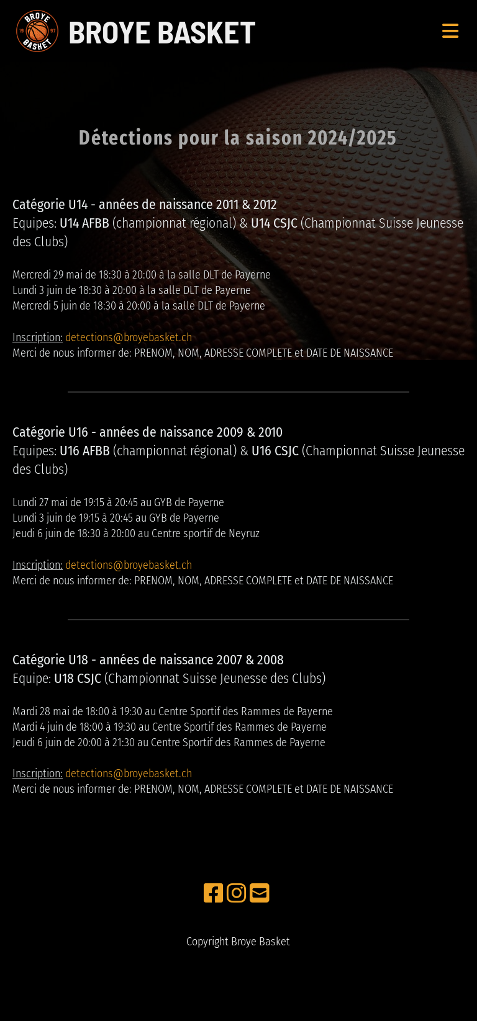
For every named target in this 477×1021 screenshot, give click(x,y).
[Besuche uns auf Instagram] (237, 893)
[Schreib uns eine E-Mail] (260, 893)
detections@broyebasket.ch (128, 337)
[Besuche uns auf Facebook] (214, 893)
